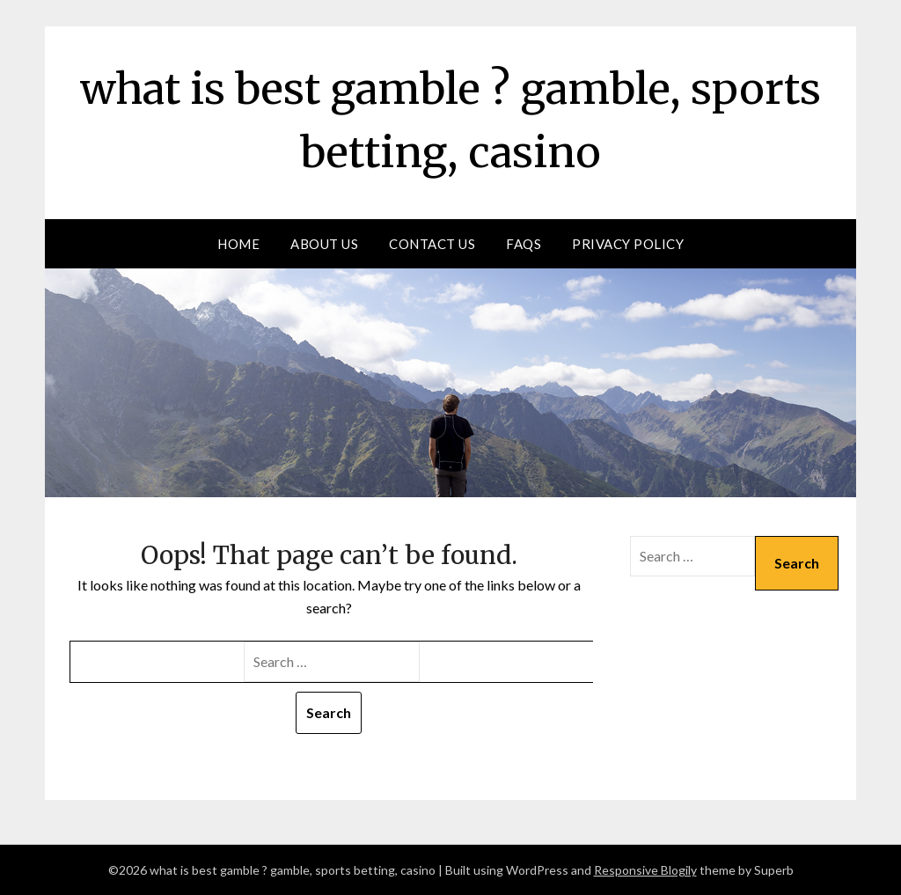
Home (238, 244)
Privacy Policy (628, 244)
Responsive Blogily (645, 869)
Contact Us (432, 244)
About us (324, 244)
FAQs (523, 244)
